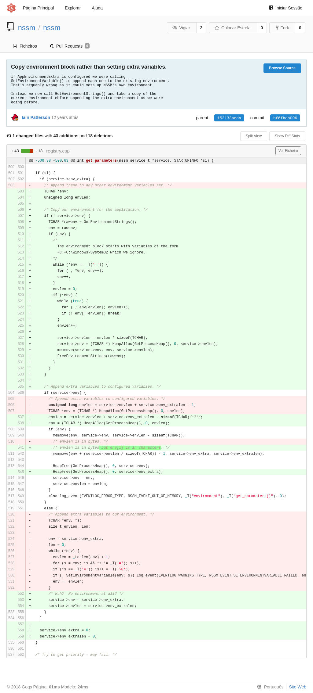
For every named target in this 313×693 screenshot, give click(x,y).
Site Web (297, 686)
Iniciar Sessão (285, 7)
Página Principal (38, 7)
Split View (254, 136)
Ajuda (97, 7)
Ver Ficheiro (288, 151)
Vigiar (181, 27)
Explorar (73, 7)
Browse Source (282, 68)
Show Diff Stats (287, 136)
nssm (26, 27)
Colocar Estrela (233, 27)
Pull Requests (70, 46)
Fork (282, 27)
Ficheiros (25, 46)
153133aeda (229, 118)
